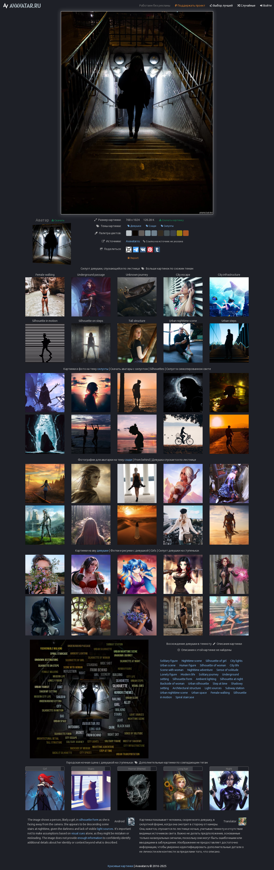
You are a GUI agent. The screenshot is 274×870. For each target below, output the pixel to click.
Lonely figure (168, 674)
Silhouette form (182, 679)
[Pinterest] (150, 249)
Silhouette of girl (216, 660)
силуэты (102, 368)
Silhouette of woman (212, 665)
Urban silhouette (198, 683)
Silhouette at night (231, 679)
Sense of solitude (227, 669)
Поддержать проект (190, 5)
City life (234, 665)
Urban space (199, 692)
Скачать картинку (171, 220)
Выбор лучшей (221, 5)
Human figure (187, 665)
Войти (266, 5)
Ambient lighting (205, 679)
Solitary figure (169, 660)
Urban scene (168, 665)
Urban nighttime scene (174, 692)
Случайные (246, 5)
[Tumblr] (157, 249)
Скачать (58, 220)
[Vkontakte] (143, 249)
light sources (105, 828)
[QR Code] (128, 249)
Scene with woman (171, 669)
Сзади (151, 225)
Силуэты (167, 225)
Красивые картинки (120, 866)
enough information (89, 838)
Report (133, 257)
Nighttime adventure (200, 669)
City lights (236, 660)
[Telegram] (136, 249)
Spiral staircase (184, 697)
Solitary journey (208, 674)
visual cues (78, 833)
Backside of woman (172, 683)
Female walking (220, 692)
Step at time (219, 683)
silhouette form (88, 819)
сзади (128, 459)
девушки (103, 550)
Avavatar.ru (133, 241)
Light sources (213, 688)
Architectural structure (186, 688)
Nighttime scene (191, 660)
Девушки (134, 225)
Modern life (187, 674)
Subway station (234, 688)
